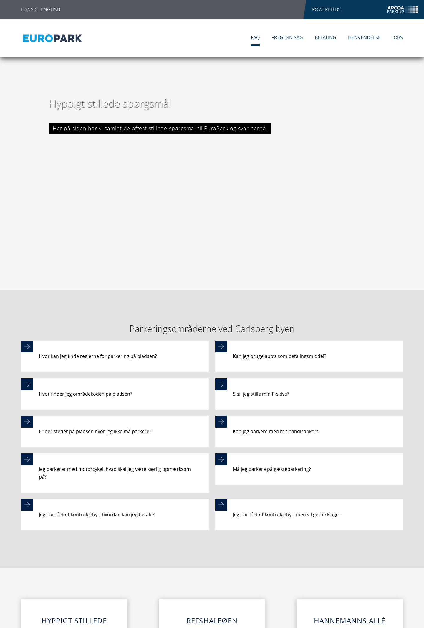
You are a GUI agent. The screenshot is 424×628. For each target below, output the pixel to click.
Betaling (325, 37)
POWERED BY (365, 9)
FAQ (255, 37)
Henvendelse (364, 37)
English (50, 9)
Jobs (397, 37)
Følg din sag (287, 37)
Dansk (28, 9)
